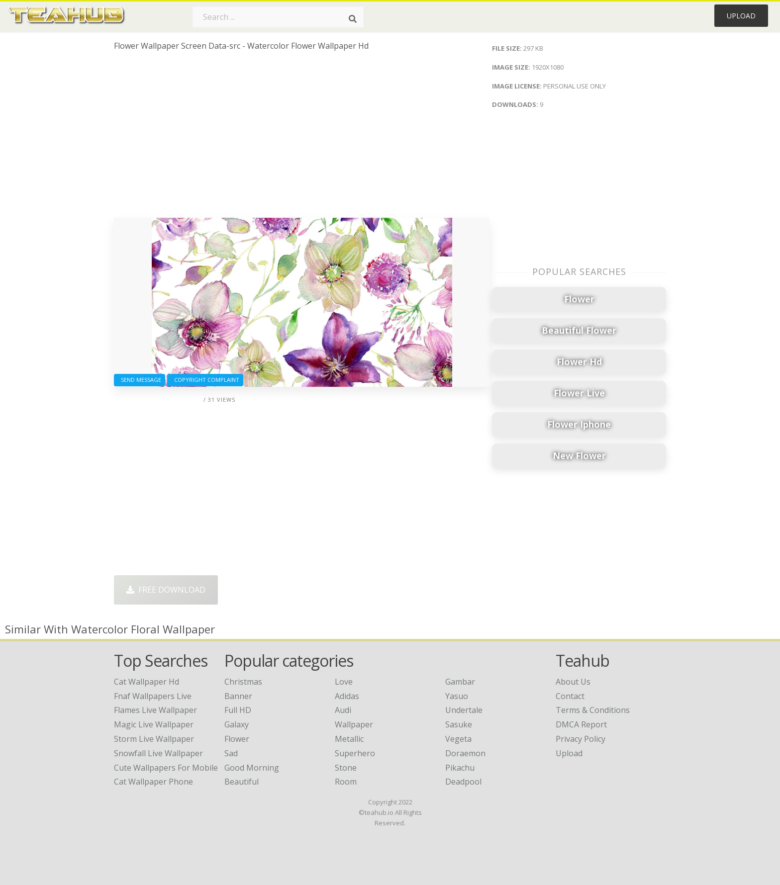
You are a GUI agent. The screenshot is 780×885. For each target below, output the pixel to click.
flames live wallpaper (155, 710)
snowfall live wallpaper (158, 753)
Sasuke (458, 724)
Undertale (464, 710)
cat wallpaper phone (153, 781)
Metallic (349, 738)
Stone (346, 767)
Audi (343, 710)
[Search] (353, 18)
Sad (231, 753)
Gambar (460, 681)
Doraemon (465, 753)
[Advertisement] (301, 138)
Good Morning (251, 767)
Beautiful (241, 781)
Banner (238, 696)
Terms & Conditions (593, 710)
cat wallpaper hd (146, 681)
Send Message (139, 379)
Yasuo (456, 696)
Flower (236, 738)
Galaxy (236, 724)
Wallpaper (354, 724)
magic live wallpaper (154, 724)
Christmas (243, 681)
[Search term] (278, 17)
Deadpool (463, 781)
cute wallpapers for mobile (166, 767)
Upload (741, 15)
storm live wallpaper (154, 738)
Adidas (347, 696)
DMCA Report (581, 724)
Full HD (237, 710)
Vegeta (458, 738)
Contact (570, 696)
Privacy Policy (580, 738)
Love (344, 681)
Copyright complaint (205, 379)
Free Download (165, 589)
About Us (573, 681)
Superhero (355, 753)
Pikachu (460, 767)
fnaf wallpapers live (153, 696)
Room (346, 781)
